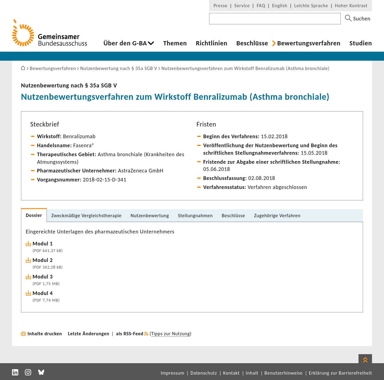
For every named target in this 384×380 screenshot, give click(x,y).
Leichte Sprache (311, 5)
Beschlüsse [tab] (233, 215)
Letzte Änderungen (89, 333)
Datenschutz (203, 373)
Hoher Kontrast (351, 5)
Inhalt (252, 373)
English (279, 5)
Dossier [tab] (34, 215)
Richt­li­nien (211, 43)
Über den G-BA (125, 43)
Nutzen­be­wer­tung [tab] (149, 215)
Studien (361, 43)
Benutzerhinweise (284, 373)
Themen (175, 43)
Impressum (172, 373)
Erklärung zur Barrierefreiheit (340, 373)
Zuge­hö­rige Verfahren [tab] (277, 215)
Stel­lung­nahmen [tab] (195, 215)
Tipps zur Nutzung (170, 333)
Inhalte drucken (45, 333)
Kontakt (231, 373)
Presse (220, 5)
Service (242, 5)
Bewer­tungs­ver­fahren (308, 43)
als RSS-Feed (129, 333)
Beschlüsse (252, 43)
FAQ (261, 5)
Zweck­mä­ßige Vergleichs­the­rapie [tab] (86, 215)
